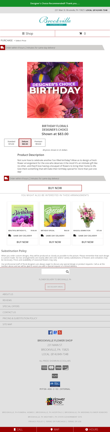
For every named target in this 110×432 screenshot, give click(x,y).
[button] (55, 384)
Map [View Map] (55, 429)
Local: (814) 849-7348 (55, 354)
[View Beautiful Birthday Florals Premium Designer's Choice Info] (22, 216)
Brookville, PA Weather (40, 417)
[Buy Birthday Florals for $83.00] (55, 188)
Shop (27, 33)
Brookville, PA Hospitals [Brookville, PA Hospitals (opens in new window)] (49, 412)
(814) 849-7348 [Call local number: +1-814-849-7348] (100, 10)
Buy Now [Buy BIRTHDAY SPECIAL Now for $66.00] (55, 242)
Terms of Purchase (56, 421)
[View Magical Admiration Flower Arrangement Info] (87, 216)
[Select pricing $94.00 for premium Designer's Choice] (38, 142)
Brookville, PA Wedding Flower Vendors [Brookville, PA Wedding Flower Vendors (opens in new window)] (86, 412)
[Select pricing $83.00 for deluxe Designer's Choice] (25, 142)
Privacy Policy (36, 421)
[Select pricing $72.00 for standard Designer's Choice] (11, 142)
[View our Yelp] (60, 333)
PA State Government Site (68, 417)
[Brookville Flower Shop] (55, 26)
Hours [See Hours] (91, 429)
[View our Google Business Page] (55, 333)
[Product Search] (55, 272)
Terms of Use (75, 421)
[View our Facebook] (50, 333)
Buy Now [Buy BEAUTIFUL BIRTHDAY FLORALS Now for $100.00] (22, 242)
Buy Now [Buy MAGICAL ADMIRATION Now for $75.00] (87, 242)
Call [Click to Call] (18, 429)
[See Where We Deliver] (55, 286)
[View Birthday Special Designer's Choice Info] (55, 216)
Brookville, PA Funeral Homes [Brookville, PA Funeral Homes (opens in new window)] (18, 412)
